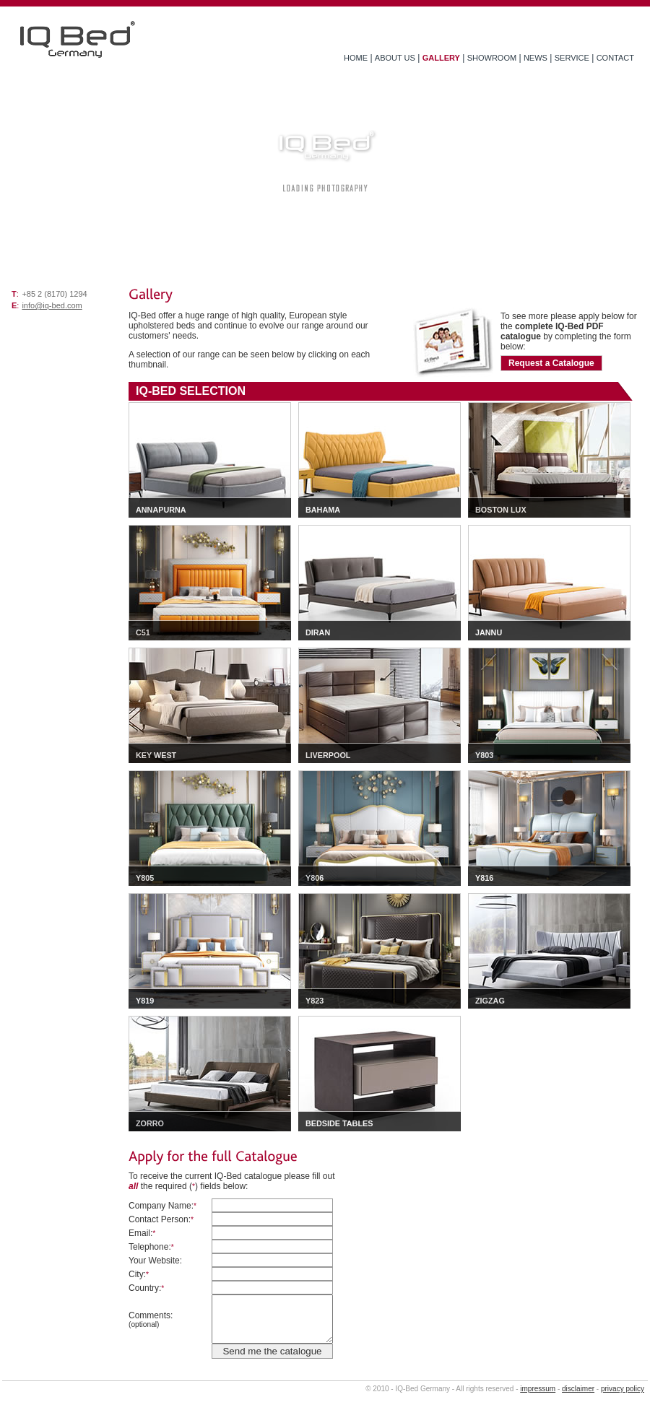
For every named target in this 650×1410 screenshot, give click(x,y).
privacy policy (622, 1389)
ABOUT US (395, 57)
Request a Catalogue (551, 363)
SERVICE (572, 57)
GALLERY (441, 57)
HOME (356, 57)
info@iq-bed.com (52, 305)
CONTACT (615, 57)
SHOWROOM (491, 57)
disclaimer (578, 1389)
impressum (537, 1389)
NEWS (535, 57)
